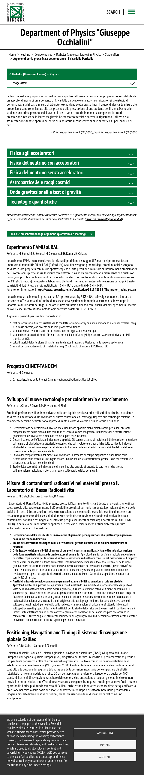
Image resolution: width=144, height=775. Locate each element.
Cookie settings (105, 732)
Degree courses (43, 54)
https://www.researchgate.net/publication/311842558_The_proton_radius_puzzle (86, 289)
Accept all (104, 757)
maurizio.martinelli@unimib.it (104, 219)
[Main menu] (131, 12)
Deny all (105, 744)
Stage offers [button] (20, 83)
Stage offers (112, 54)
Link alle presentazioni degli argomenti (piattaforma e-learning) (48, 234)
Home (12, 54)
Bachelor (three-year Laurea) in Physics (78, 54)
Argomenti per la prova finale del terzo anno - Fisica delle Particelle (53, 58)
